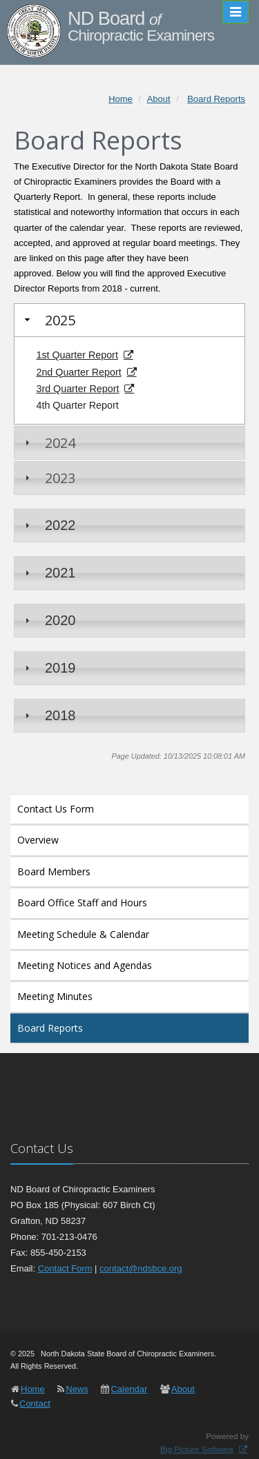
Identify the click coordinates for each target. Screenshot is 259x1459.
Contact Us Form (55, 808)
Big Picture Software (196, 1449)
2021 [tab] (48, 572)
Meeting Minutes (55, 996)
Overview (38, 839)
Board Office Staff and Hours (82, 902)
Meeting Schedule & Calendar (83, 934)
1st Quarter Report (76, 354)
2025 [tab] (48, 320)
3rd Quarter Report (77, 388)
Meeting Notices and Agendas (84, 965)
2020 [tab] (48, 620)
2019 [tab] (48, 667)
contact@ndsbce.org (140, 1268)
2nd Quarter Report (78, 372)
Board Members (53, 871)
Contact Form (65, 1268)
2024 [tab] (48, 442)
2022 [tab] (48, 525)
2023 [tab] (48, 478)
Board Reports (50, 1027)
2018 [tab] (48, 715)
